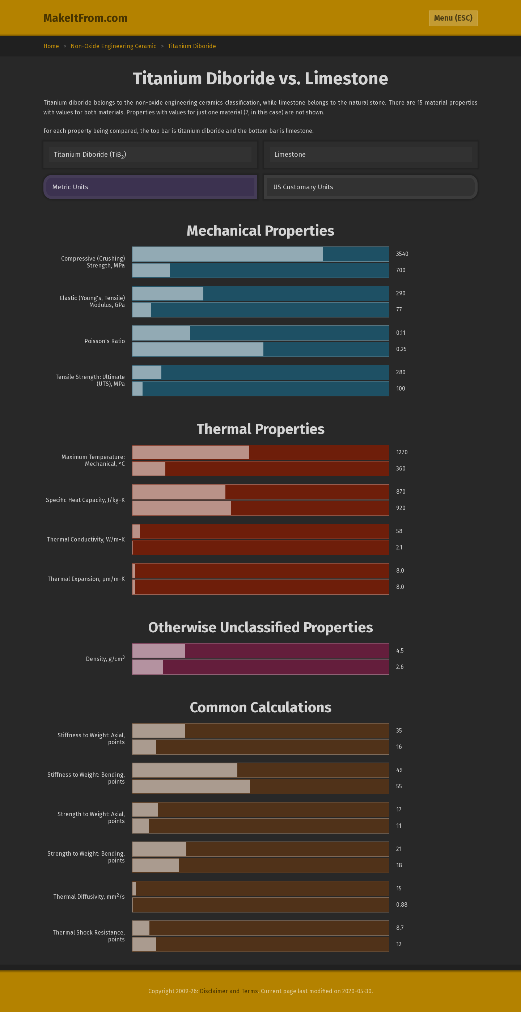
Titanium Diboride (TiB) (90, 155)
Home (51, 46)
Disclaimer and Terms (229, 991)
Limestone (290, 155)
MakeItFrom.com (85, 18)
